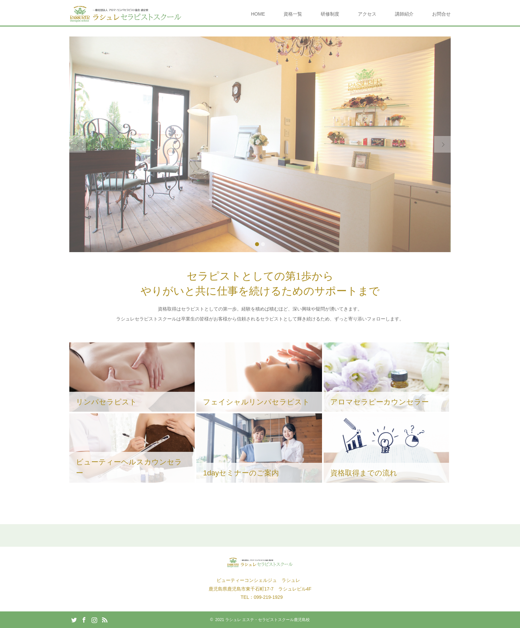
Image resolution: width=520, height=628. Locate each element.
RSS (104, 619)
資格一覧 (293, 14)
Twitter (74, 619)
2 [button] (263, 244)
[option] (260, 144)
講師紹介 (404, 14)
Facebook (84, 619)
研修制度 (330, 14)
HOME (258, 14)
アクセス (367, 14)
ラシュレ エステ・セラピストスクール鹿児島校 (267, 619)
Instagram (94, 619)
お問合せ (441, 14)
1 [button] (257, 244)
